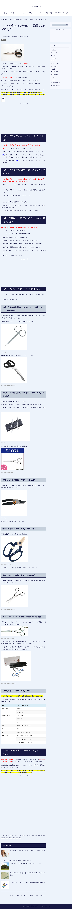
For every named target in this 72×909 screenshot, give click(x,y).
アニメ (54, 50)
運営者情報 (66, 13)
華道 (17, 838)
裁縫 (20, 838)
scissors (7, 835)
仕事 (53, 69)
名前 (36, 835)
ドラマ (54, 58)
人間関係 (54, 66)
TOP (8, 19)
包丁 (30, 835)
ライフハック (40, 13)
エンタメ (23, 13)
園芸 (39, 835)
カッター (12, 835)
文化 (53, 79)
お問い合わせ (58, 13)
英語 (14, 838)
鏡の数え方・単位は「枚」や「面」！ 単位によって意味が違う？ (27, 850)
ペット (54, 60)
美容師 (10, 838)
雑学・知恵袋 (32, 13)
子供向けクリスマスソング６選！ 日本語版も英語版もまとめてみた (28, 882)
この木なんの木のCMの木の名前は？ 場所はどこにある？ (25, 863)
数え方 (6, 13)
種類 (7, 838)
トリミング (18, 835)
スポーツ (54, 55)
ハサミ (23, 835)
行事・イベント (14, 13)
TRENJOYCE (36, 5)
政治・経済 (55, 74)
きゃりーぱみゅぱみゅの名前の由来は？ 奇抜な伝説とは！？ (17, 860)
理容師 (3, 838)
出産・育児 (49, 13)
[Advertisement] (23, 116)
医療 (33, 835)
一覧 (27, 835)
